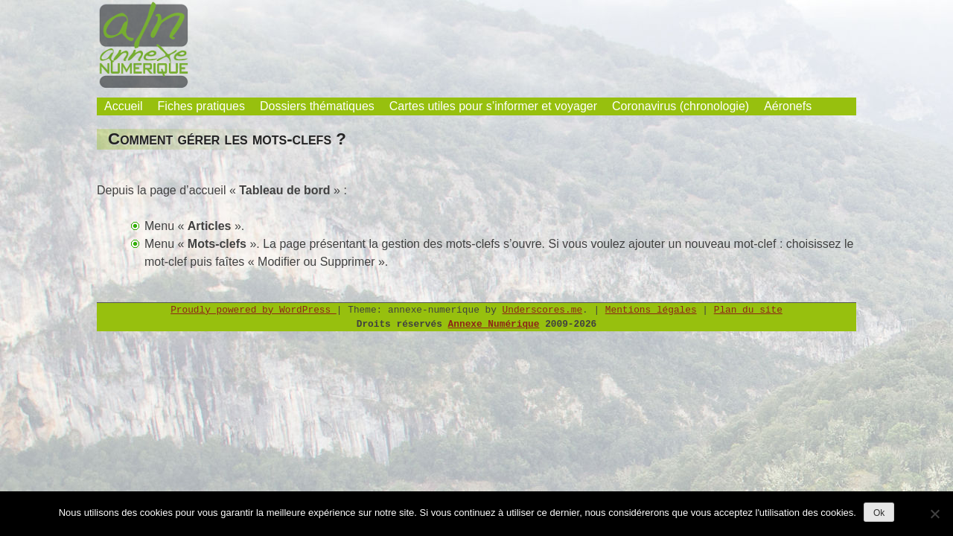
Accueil (123, 106)
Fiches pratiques (201, 106)
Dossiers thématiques (317, 106)
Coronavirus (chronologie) (680, 106)
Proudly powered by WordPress (253, 310)
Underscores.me (543, 310)
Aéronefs (788, 106)
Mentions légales (651, 310)
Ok (879, 513)
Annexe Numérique (494, 324)
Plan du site (748, 310)
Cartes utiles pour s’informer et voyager (493, 106)
